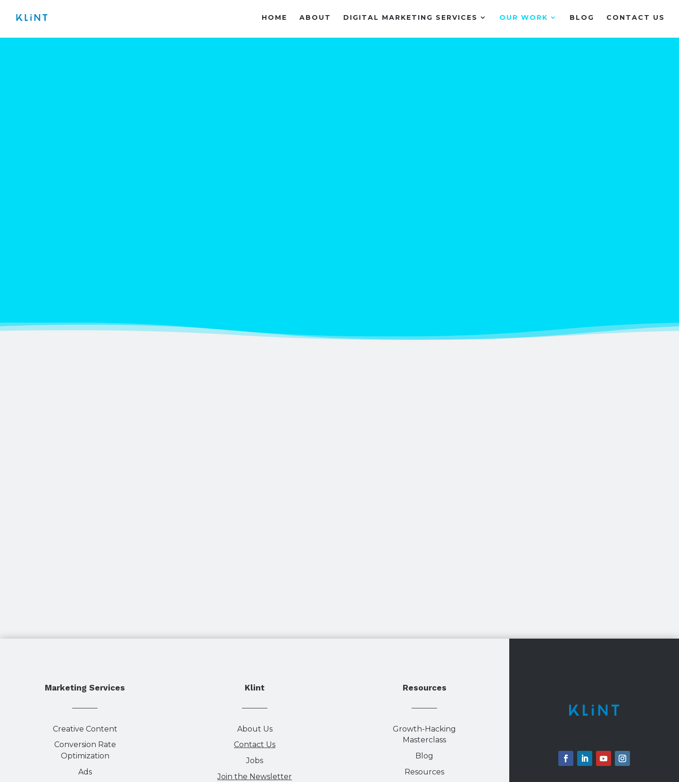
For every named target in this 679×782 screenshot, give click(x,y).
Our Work (523, 18)
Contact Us (635, 18)
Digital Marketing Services (410, 18)
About (315, 18)
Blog (582, 18)
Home (274, 18)
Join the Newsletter (254, 776)
